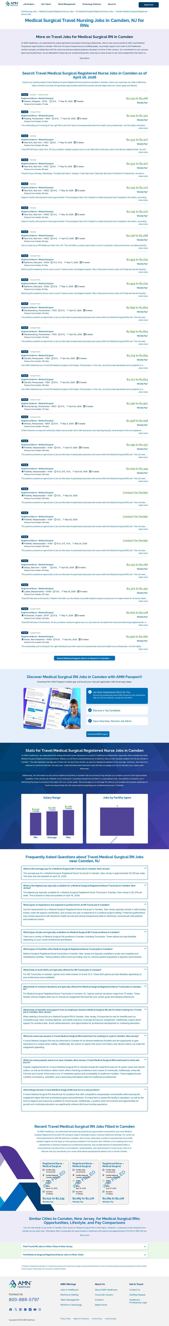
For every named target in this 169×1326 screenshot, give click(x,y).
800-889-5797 (24, 1299)
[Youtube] (35, 1309)
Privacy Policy (65, 1318)
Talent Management (66, 4)
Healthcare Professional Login (138, 1301)
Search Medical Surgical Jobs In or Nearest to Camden (84, 658)
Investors (99, 1300)
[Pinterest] (25, 1309)
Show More (84, 58)
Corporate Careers (104, 1295)
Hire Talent (46, 4)
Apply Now (148, 5)
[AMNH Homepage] (12, 3)
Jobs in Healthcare (69, 1290)
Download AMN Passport (98, 734)
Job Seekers (28, 4)
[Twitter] (15, 1309)
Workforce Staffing (69, 1295)
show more (143, 128)
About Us (112, 4)
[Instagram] (40, 1309)
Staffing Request (137, 1295)
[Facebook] (11, 1309)
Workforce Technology (71, 1305)
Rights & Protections (81, 1318)
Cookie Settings (110, 1319)
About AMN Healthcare (106, 1290)
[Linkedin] (20, 1309)
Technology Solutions (91, 4)
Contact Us (134, 1290)
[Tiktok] (30, 1309)
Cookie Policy (97, 1318)
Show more (84, 1235)
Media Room (101, 1305)
